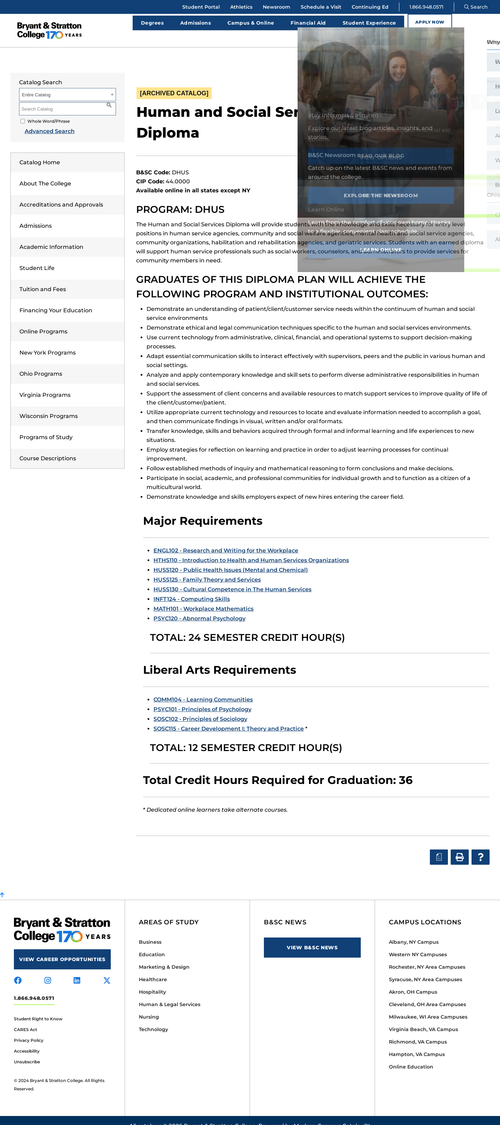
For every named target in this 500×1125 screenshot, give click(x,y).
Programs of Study (46, 426)
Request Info (469, 24)
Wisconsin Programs (48, 405)
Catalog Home (39, 151)
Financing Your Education (55, 299)
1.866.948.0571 (426, 7)
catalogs (149, 1114)
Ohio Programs (40, 362)
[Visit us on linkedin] (77, 969)
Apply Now (416, 24)
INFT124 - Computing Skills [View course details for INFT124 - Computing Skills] (191, 588)
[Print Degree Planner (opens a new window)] (438, 90)
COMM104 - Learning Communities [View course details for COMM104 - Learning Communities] (203, 688)
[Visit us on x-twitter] (107, 969)
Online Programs (43, 320)
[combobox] (419, 70)
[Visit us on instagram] (47, 969)
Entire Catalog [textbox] (36, 83)
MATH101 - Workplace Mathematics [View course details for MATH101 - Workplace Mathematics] (203, 597)
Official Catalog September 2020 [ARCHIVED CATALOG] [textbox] (410, 70)
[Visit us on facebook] (18, 969)
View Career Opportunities (62, 948)
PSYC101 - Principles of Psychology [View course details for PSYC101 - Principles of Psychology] (202, 698)
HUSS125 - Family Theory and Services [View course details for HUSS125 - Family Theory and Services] (207, 568)
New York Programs (47, 341)
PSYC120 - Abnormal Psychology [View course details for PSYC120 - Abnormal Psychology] (199, 607)
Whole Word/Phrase (48, 110)
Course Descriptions (47, 447)
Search (476, 7)
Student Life (37, 257)
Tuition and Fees (42, 278)
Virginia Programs (44, 384)
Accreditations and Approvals (61, 193)
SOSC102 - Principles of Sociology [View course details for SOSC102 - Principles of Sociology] (200, 708)
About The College (45, 172)
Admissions (35, 214)
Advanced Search (44, 120)
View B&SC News (312, 936)
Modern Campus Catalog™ (332, 1114)
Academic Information (51, 236)
